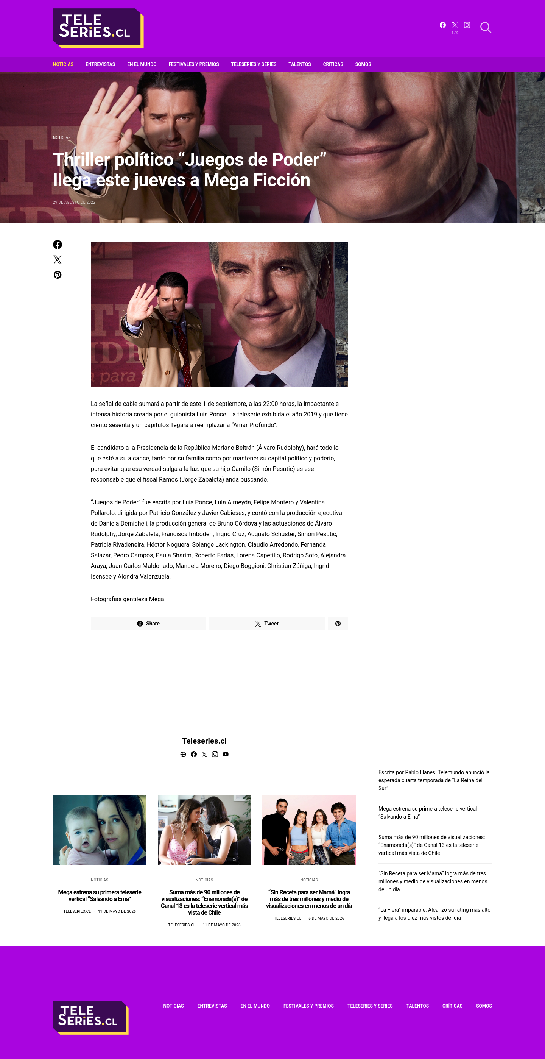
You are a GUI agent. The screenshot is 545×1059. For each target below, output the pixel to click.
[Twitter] (455, 28)
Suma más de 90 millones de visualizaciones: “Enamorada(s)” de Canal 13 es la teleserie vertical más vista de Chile (204, 902)
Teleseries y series (254, 64)
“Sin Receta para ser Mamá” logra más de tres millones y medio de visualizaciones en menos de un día (309, 899)
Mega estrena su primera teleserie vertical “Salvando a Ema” (99, 896)
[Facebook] (443, 28)
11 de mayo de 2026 (117, 911)
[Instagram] (467, 28)
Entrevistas (100, 64)
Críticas (333, 64)
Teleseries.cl (204, 741)
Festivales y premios (194, 64)
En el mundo (141, 64)
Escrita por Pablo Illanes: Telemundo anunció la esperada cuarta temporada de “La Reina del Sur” (434, 780)
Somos (363, 64)
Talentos (299, 64)
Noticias (63, 64)
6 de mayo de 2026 (326, 918)
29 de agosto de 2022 (74, 202)
